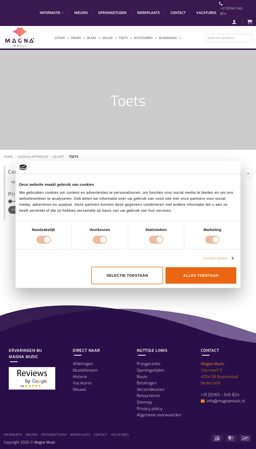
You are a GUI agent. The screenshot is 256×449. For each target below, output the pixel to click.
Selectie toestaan (127, 275)
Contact (178, 12)
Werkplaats (148, 12)
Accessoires (146, 38)
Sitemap (144, 402)
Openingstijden (112, 12)
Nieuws (81, 12)
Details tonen (215, 258)
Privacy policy (149, 408)
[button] (237, 21)
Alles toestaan (200, 275)
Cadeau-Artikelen (33, 157)
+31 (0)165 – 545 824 (220, 394)
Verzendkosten (150, 389)
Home (8, 157)
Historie (80, 376)
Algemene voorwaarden (159, 415)
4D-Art (58, 157)
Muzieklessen (85, 370)
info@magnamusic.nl (225, 401)
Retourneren (148, 395)
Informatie (52, 12)
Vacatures (206, 12)
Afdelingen (83, 363)
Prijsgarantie (148, 363)
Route (142, 376)
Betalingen (146, 383)
